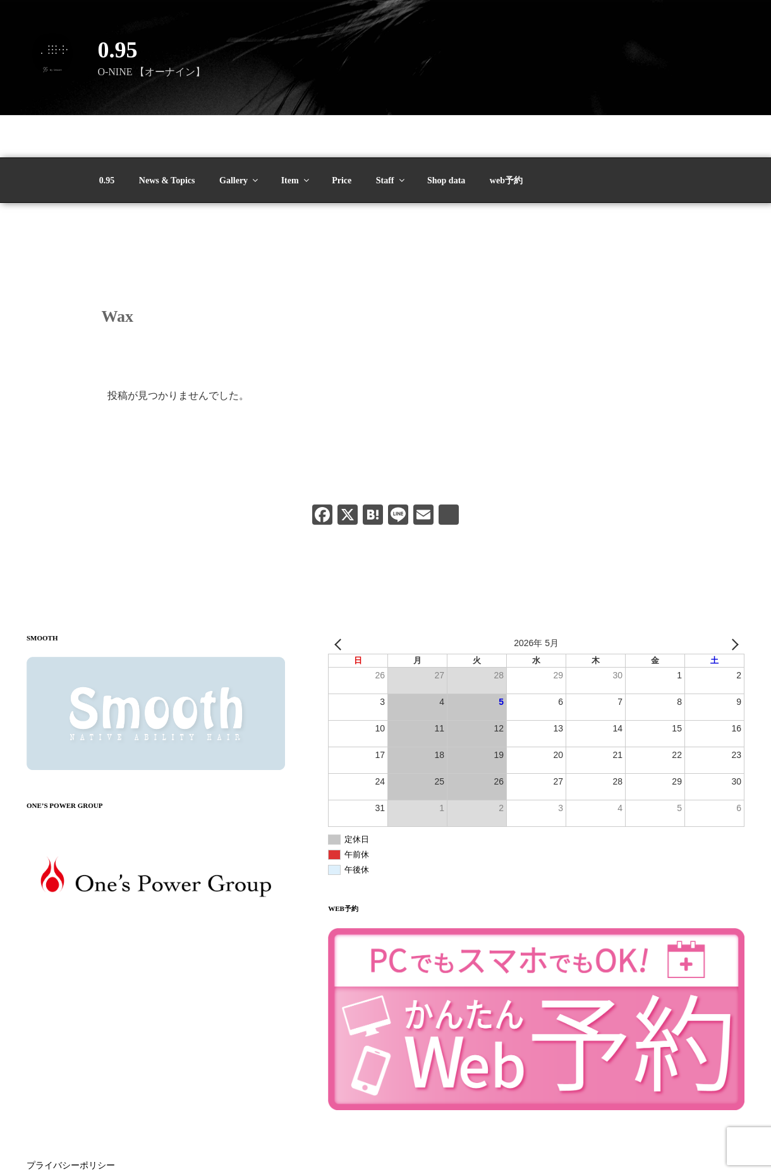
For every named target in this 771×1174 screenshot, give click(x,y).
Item (296, 139)
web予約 (506, 139)
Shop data (446, 139)
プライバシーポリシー (71, 1123)
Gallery (239, 139)
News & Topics (167, 139)
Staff (391, 139)
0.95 (117, 50)
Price (341, 139)
